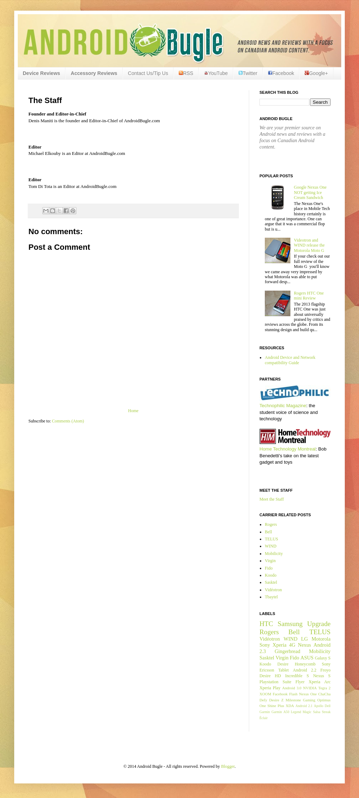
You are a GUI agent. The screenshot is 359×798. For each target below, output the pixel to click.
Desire (282, 664)
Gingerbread (287, 651)
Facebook (281, 73)
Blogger (228, 766)
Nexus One (308, 694)
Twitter (248, 73)
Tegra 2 (324, 688)
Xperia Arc (320, 681)
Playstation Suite (275, 681)
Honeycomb (305, 664)
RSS (186, 73)
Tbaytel (271, 596)
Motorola (321, 639)
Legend (296, 712)
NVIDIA (310, 688)
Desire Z (276, 700)
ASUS (307, 657)
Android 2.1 (303, 706)
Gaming (309, 700)
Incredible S (297, 675)
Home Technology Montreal (287, 449)
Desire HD (270, 675)
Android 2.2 (304, 670)
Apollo (318, 706)
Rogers (271, 524)
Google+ (316, 73)
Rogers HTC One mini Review (309, 296)
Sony (264, 645)
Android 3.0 (291, 688)
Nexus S (322, 675)
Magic (307, 712)
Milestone (293, 700)
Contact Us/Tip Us (148, 73)
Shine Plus (275, 705)
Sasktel (271, 582)
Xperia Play (269, 687)
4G (292, 645)
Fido (269, 568)
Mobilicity (274, 553)
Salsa (316, 712)
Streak (326, 712)
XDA (290, 705)
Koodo (271, 575)
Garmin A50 (280, 712)
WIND (271, 546)
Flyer (299, 681)
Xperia (279, 645)
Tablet (283, 670)
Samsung (290, 623)
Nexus (304, 645)
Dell (328, 706)
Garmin (264, 712)
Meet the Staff (271, 499)
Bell (268, 531)
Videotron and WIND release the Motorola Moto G (309, 245)
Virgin (270, 560)
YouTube (216, 73)
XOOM (265, 694)
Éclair (263, 718)
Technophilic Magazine (282, 405)
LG (304, 639)
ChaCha (324, 694)
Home (133, 410)
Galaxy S (323, 658)
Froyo (325, 670)
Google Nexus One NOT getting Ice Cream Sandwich (310, 192)
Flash (293, 694)
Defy (263, 700)
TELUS (271, 539)
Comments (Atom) (68, 421)
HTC (266, 623)
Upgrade (319, 623)
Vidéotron (273, 589)
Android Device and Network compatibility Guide (290, 360)
